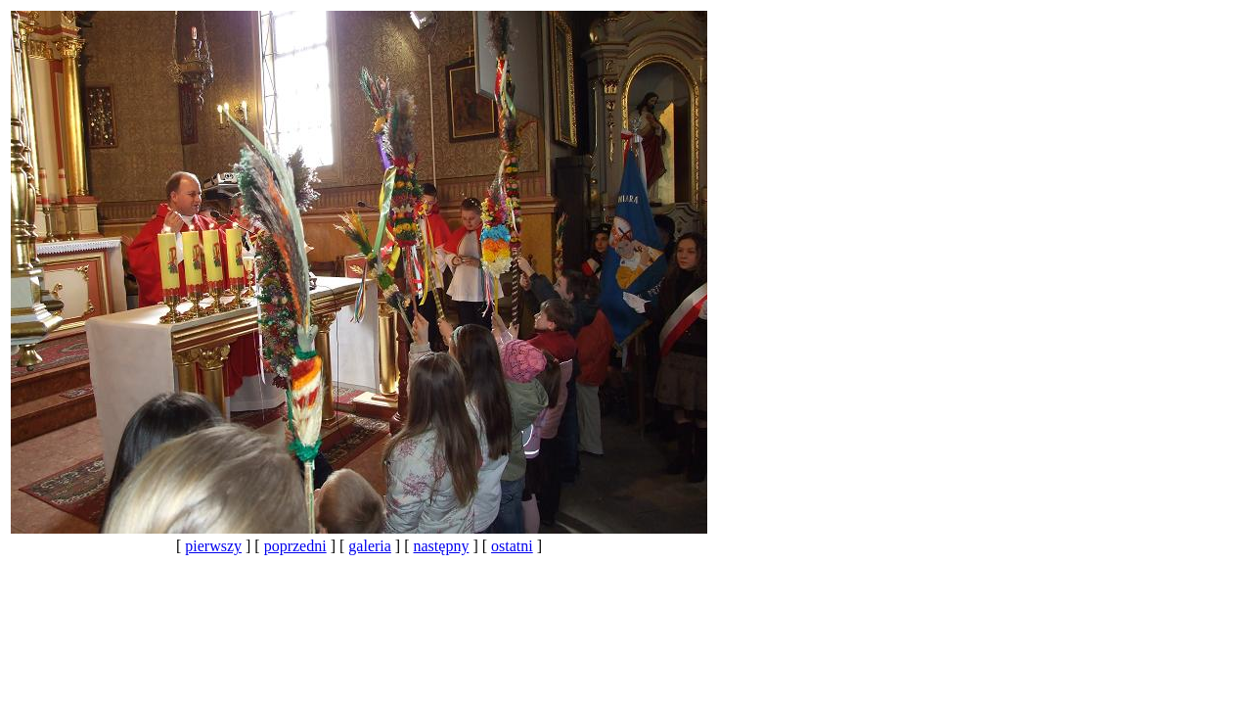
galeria (369, 546)
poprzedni (295, 546)
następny (442, 546)
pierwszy (213, 546)
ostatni (512, 546)
